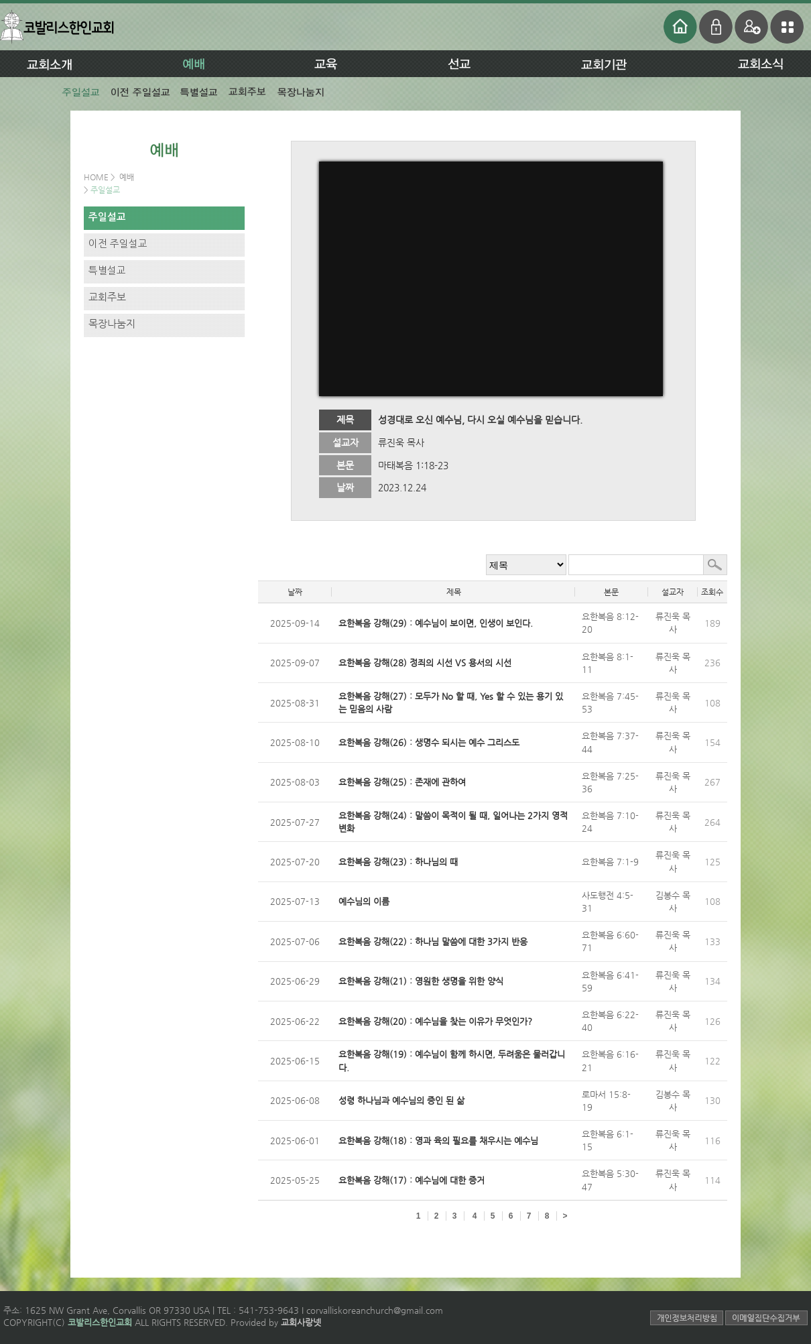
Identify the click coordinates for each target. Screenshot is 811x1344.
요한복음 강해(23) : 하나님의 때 (398, 862)
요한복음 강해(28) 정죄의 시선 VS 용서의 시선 (424, 663)
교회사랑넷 (301, 1322)
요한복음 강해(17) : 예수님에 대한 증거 (411, 1180)
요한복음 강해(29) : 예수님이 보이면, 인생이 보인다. (435, 623)
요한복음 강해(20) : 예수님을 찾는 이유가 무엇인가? (435, 1021)
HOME (97, 177)
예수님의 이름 (363, 901)
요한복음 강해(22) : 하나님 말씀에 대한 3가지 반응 (432, 941)
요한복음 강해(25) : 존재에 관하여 (402, 782)
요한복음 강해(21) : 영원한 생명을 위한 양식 (420, 981)
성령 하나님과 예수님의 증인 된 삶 (401, 1100)
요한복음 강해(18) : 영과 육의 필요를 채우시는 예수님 (438, 1141)
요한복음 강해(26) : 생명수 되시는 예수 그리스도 (428, 742)
